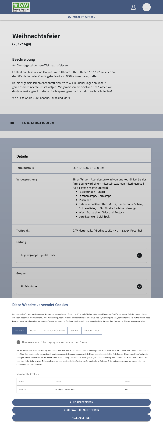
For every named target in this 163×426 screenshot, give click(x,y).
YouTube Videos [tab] (91, 330)
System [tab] (74, 330)
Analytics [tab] (19, 330)
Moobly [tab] (33, 330)
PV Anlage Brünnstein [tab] (54, 330)
